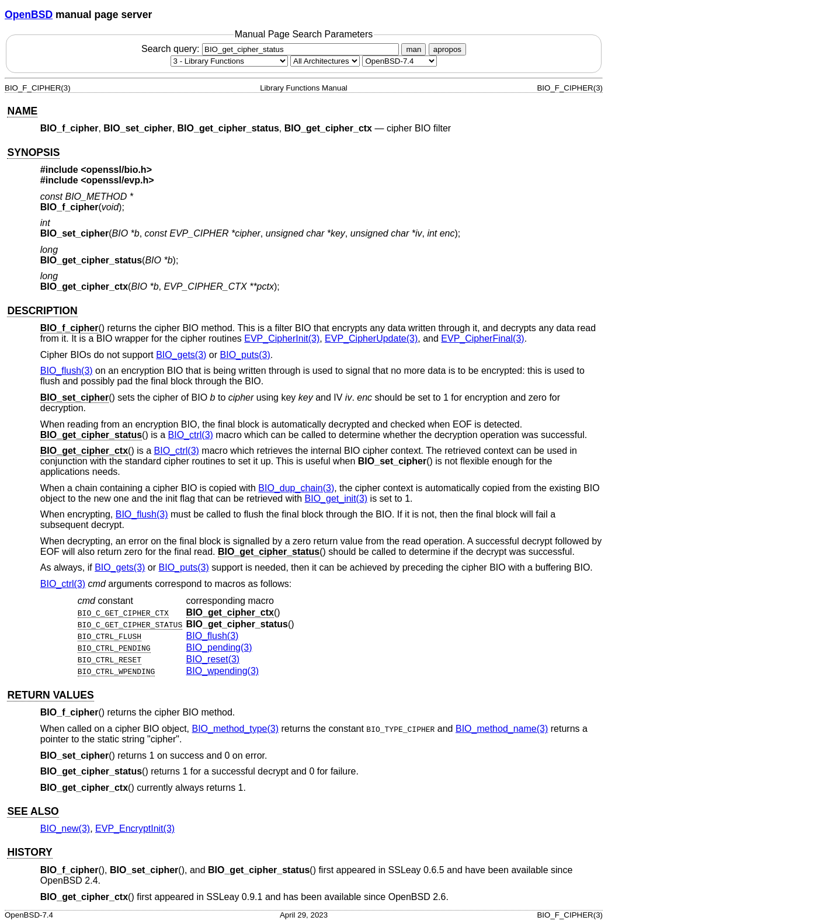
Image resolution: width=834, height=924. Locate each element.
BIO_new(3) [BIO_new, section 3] (65, 828)
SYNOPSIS (33, 152)
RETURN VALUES (50, 695)
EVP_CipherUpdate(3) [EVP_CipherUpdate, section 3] (371, 338)
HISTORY (29, 852)
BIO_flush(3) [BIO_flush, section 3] (66, 371)
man (413, 49)
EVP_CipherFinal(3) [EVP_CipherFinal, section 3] (482, 338)
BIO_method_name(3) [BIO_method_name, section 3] (502, 729)
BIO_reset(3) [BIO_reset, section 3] (213, 659)
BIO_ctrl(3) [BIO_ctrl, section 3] (190, 435)
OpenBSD (29, 14)
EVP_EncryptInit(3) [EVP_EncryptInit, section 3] (135, 828)
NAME (22, 111)
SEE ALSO (32, 811)
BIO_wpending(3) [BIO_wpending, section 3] (222, 671)
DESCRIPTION (42, 311)
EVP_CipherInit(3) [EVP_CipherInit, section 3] (281, 338)
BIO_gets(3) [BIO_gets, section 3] (181, 355)
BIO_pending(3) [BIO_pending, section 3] (219, 647)
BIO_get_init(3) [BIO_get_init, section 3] (336, 498)
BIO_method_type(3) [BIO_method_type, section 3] (235, 729)
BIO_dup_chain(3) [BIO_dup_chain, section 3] (296, 488)
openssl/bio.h (116, 170)
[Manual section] (229, 61)
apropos (447, 49)
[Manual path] (399, 61)
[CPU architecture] (325, 61)
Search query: (271, 49)
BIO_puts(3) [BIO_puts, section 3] (245, 355)
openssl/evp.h (117, 180)
